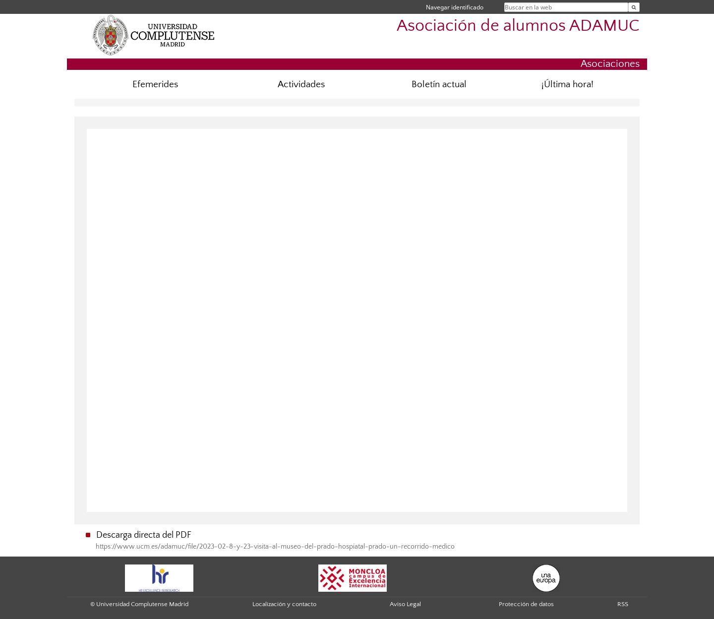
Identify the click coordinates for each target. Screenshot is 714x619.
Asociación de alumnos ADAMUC (518, 26)
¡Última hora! (567, 84)
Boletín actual (439, 84)
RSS (622, 604)
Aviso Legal (405, 604)
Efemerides (155, 84)
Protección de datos (526, 604)
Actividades (301, 84)
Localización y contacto (284, 604)
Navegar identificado (454, 7)
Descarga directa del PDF (143, 535)
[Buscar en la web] (634, 7)
